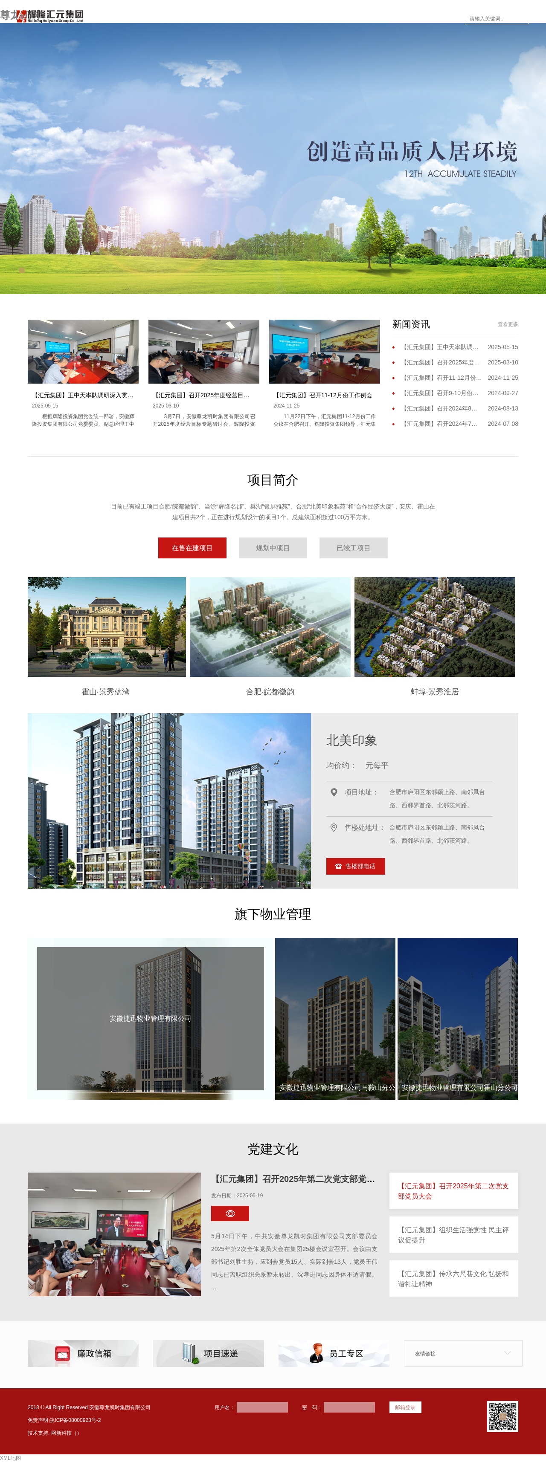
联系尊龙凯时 (435, 19)
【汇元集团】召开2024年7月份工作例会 (441, 423)
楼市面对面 (337, 19)
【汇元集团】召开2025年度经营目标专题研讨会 (216, 395)
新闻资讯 (289, 19)
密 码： (312, 1407)
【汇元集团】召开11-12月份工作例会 (322, 395)
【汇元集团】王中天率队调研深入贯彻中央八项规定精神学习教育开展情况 (130, 395)
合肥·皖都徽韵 (207, 692)
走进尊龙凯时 (193, 19)
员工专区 (384, 19)
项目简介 (244, 19)
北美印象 (352, 740)
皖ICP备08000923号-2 (75, 1420)
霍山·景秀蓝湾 (42, 692)
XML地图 (10, 1458)
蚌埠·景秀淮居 (371, 692)
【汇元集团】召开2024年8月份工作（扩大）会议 (441, 408)
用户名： (225, 1407)
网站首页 (142, 19)
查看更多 (508, 324)
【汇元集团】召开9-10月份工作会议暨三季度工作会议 (441, 393)
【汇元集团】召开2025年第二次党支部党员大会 (301, 1179)
